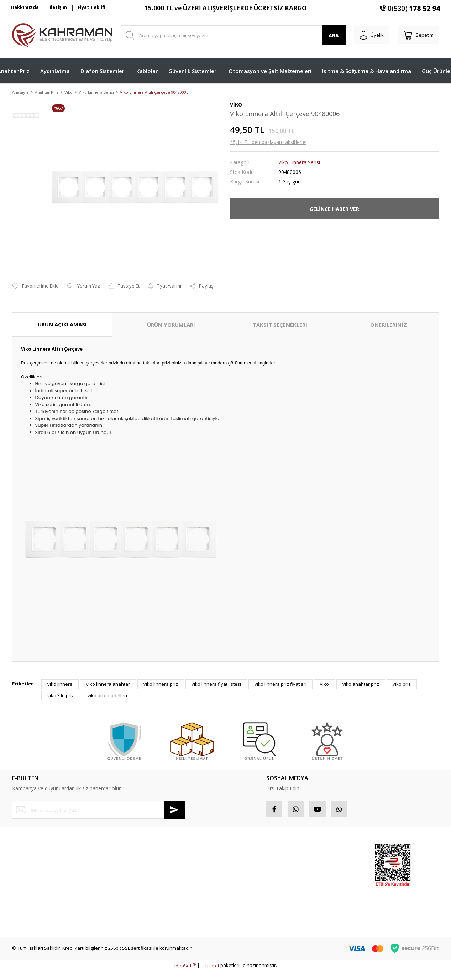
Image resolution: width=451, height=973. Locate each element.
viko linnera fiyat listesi (216, 685)
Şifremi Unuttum (29, 877)
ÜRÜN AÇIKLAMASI (62, 324)
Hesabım (239, 852)
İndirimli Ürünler (320, 877)
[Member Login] (367, 35)
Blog (125, 902)
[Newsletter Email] (98, 810)
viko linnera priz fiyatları (280, 685)
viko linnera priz (160, 685)
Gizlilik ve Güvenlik (141, 864)
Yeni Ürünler (316, 890)
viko (324, 685)
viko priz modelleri (107, 696)
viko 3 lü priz (60, 696)
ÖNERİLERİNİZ (388, 325)
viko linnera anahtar (108, 685)
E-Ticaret (210, 967)
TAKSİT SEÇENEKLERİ (280, 325)
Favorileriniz (243, 877)
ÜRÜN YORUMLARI (171, 325)
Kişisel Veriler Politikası (145, 890)
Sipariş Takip (243, 864)
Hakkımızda (25, 7)
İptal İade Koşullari (141, 877)
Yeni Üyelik (24, 852)
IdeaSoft (185, 967)
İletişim (58, 7)
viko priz (402, 685)
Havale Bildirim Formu (35, 902)
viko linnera (60, 685)
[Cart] (417, 35)
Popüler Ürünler (320, 864)
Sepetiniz (240, 890)
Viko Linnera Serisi (299, 163)
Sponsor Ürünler (321, 852)
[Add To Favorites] (35, 286)
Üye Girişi (22, 864)
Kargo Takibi (25, 915)
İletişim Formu (27, 890)
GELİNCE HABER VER (334, 209)
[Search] (230, 35)
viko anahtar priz (360, 685)
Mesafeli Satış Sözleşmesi (149, 852)
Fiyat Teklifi (91, 7)
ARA (328, 35)
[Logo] (62, 35)
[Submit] (174, 810)
